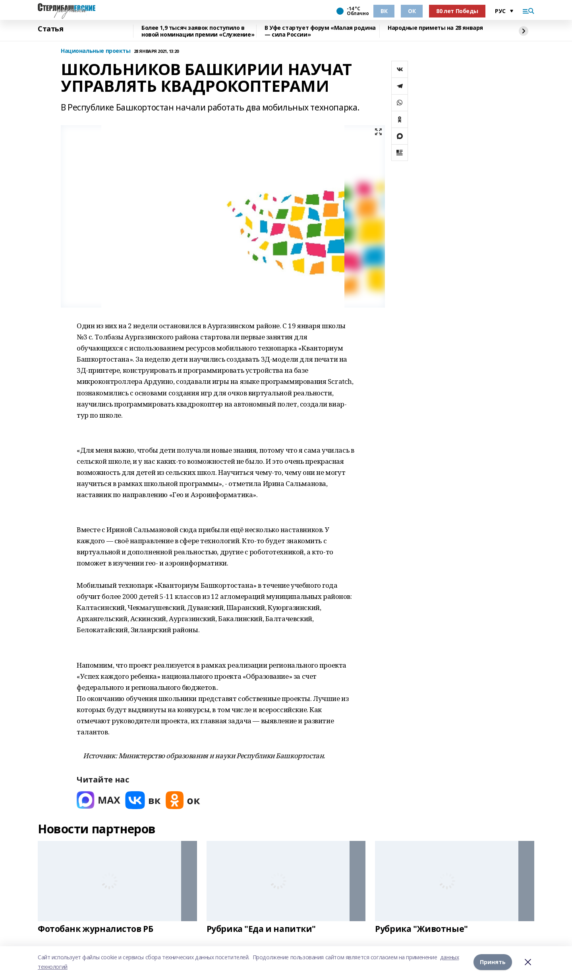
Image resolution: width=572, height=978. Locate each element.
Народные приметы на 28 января (435, 28)
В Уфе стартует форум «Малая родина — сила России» (320, 31)
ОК (411, 11)
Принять (493, 962)
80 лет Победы (457, 11)
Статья (50, 29)
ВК (384, 11)
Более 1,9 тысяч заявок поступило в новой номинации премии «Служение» (197, 31)
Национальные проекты (96, 51)
